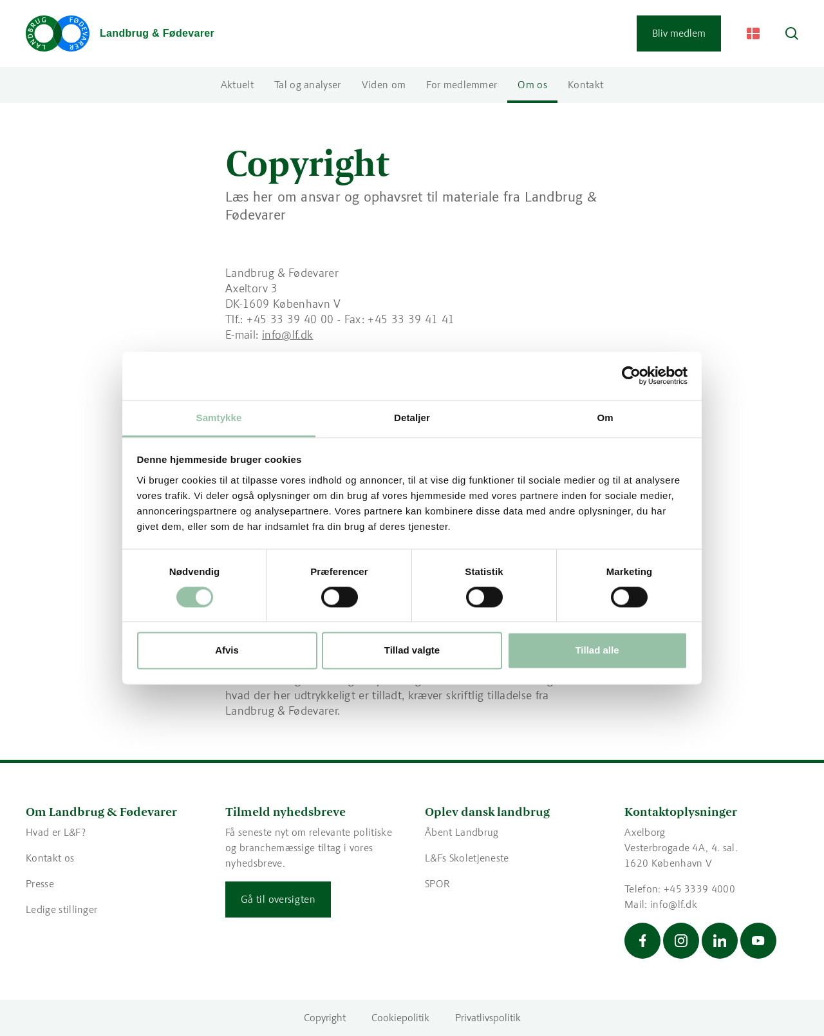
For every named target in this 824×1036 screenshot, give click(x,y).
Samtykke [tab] (219, 417)
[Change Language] (753, 33)
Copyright (325, 1018)
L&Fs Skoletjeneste (467, 858)
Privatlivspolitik (488, 1018)
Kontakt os (50, 858)
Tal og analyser (307, 85)
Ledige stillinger (61, 909)
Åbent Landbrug (461, 832)
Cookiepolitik (400, 1018)
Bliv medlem (679, 33)
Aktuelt (237, 85)
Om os (532, 85)
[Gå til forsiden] (120, 33)
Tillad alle (597, 650)
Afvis (227, 650)
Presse (40, 884)
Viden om (384, 85)
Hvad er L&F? (56, 832)
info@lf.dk (288, 335)
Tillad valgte (412, 650)
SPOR (437, 884)
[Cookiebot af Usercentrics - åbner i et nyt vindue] (631, 375)
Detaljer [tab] (412, 417)
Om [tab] (605, 417)
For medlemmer (461, 85)
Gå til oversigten (278, 899)
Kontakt (585, 85)
